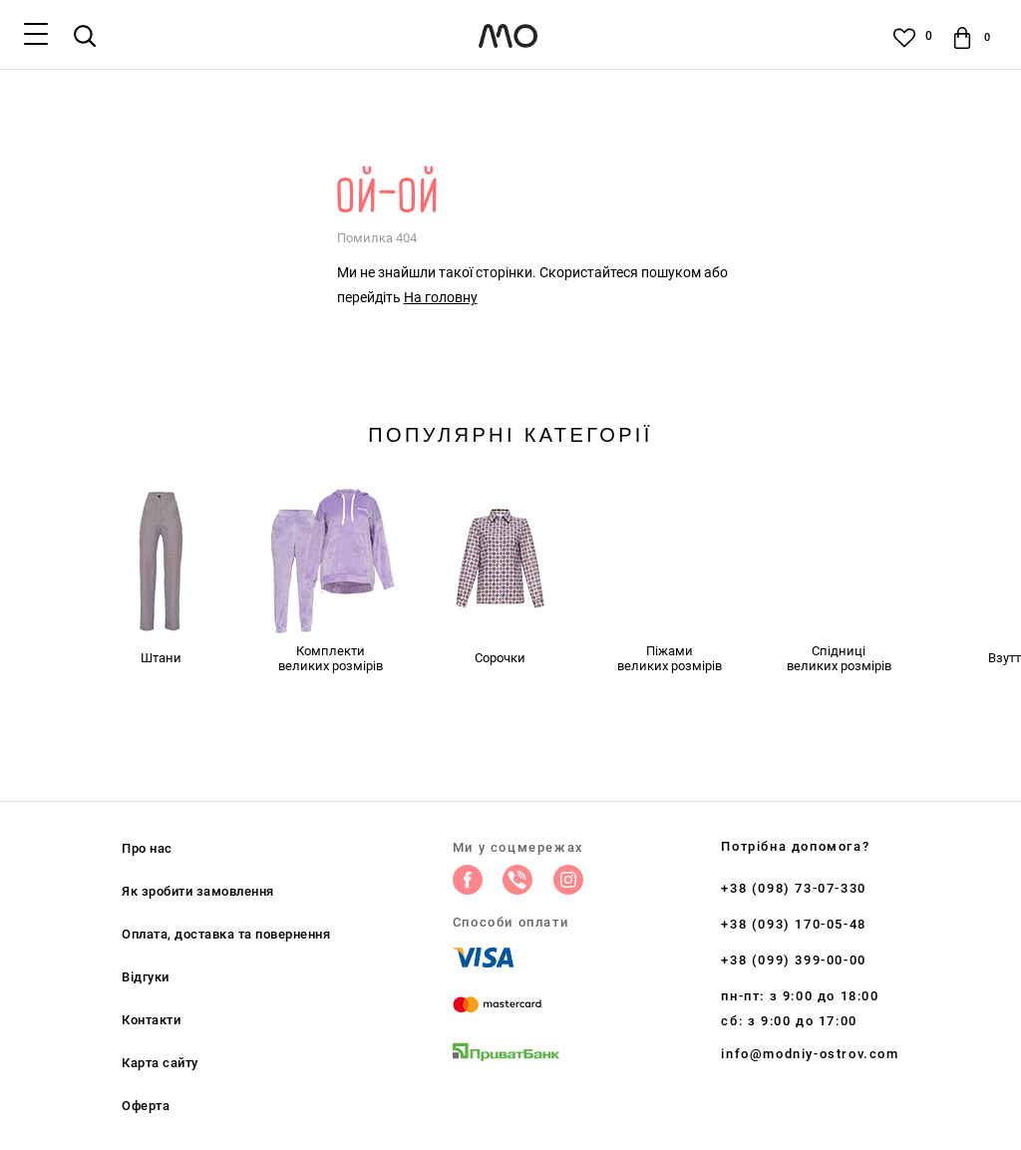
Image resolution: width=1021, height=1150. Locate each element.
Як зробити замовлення (198, 891)
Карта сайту (160, 1062)
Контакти (151, 1019)
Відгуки (146, 976)
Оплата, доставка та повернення (226, 934)
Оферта (146, 1105)
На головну (441, 297)
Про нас (147, 848)
